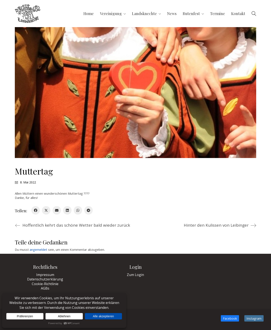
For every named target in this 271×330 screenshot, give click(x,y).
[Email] (57, 210)
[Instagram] (254, 318)
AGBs (45, 288)
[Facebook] (35, 210)
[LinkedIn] (67, 210)
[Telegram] (88, 210)
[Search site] (254, 14)
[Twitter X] (46, 210)
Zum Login (135, 275)
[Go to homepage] (27, 13)
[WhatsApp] (78, 210)
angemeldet (38, 249)
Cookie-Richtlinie (45, 284)
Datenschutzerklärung (45, 279)
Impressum (45, 275)
